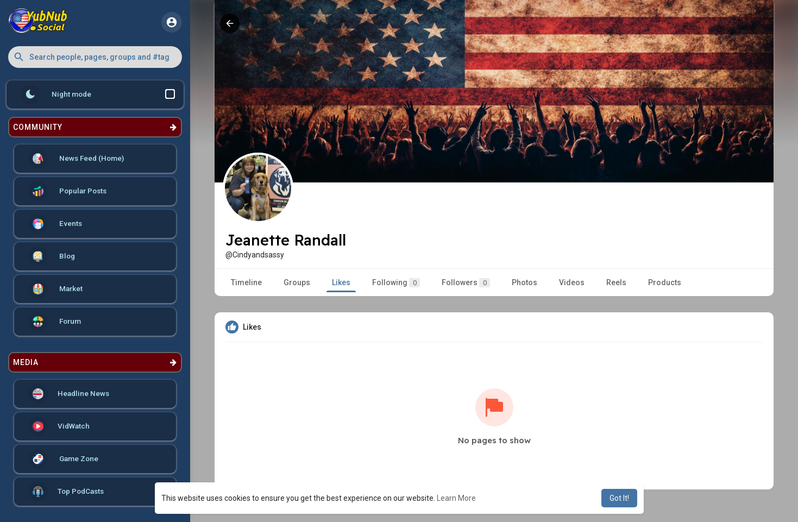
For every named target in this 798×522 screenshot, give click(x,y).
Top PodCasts (66, 491)
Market (55, 289)
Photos (524, 282)
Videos (572, 282)
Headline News (68, 394)
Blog (51, 256)
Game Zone (63, 459)
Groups (297, 282)
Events (55, 224)
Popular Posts (67, 191)
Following (396, 282)
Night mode (98, 94)
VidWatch (59, 426)
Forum (54, 321)
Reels (616, 282)
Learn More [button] (456, 498)
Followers (466, 282)
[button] (95, 57)
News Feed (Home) (76, 158)
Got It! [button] (619, 498)
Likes (341, 282)
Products (664, 282)
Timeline (246, 282)
